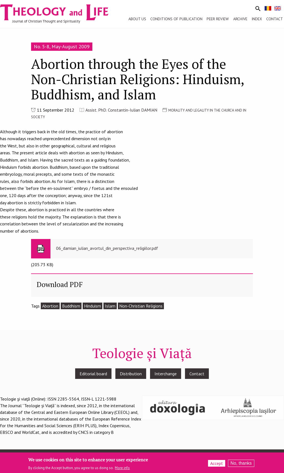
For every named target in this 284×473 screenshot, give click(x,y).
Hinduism (92, 306)
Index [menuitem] (257, 18)
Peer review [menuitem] (218, 18)
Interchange (165, 373)
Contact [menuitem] (274, 18)
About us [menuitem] (137, 18)
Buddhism (71, 306)
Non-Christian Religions (141, 306)
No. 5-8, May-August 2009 (62, 46)
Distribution (131, 373)
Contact (196, 373)
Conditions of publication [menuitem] (176, 18)
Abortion (50, 306)
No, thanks (241, 464)
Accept (216, 464)
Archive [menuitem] (240, 18)
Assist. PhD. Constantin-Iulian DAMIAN (121, 110)
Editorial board (93, 373)
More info (122, 469)
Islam (110, 306)
